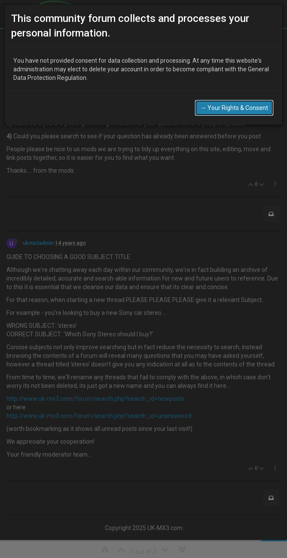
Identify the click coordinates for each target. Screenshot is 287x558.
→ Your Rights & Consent (234, 107)
